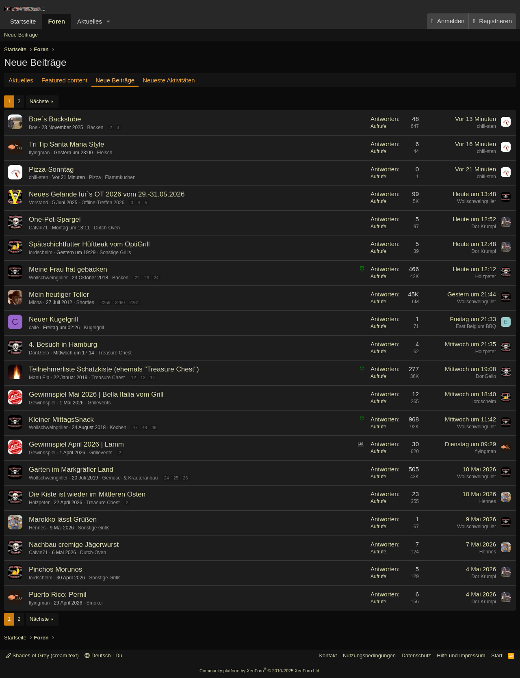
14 (152, 377)
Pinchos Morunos (55, 569)
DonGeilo (39, 353)
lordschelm (40, 252)
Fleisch (104, 152)
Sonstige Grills (115, 252)
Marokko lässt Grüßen (63, 519)
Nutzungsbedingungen (369, 655)
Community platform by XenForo (260, 670)
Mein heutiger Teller (59, 294)
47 (134, 427)
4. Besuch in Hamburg (63, 344)
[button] (108, 21)
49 (154, 427)
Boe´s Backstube (55, 119)
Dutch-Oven (107, 228)
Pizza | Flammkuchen (112, 177)
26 (185, 477)
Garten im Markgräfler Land (71, 469)
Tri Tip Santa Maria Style (66, 144)
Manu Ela (39, 377)
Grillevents (99, 403)
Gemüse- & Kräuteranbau (130, 478)
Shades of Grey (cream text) (42, 655)
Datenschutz (416, 655)
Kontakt (328, 655)
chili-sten (486, 126)
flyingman (39, 152)
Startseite (23, 21)
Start (496, 655)
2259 (105, 302)
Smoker (94, 603)
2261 (134, 302)
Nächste (39, 101)
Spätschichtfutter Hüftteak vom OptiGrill (89, 244)
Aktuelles (89, 21)
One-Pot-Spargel (55, 219)
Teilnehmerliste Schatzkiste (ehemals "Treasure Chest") (114, 369)
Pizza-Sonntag (51, 169)
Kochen (118, 427)
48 (144, 427)
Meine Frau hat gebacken (68, 269)
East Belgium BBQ (476, 326)
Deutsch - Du (103, 655)
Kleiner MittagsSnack (61, 419)
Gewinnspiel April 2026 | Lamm (76, 444)
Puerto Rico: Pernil (58, 594)
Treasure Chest (115, 353)
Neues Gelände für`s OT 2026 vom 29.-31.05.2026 (106, 194)
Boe (33, 127)
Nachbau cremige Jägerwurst (74, 544)
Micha (35, 302)
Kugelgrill (94, 327)
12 (133, 377)
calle (34, 327)
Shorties (85, 302)
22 (137, 277)
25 (175, 477)
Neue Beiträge (21, 35)
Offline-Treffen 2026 (102, 202)
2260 (120, 302)
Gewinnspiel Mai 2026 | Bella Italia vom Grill (96, 394)
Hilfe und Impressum (461, 655)
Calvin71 (38, 228)
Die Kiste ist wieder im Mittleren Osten (87, 494)
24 (156, 277)
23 (146, 277)
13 (143, 377)
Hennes (487, 501)
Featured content (64, 80)
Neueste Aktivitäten (169, 80)
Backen (95, 127)
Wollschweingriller (476, 201)
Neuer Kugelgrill (53, 319)
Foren (56, 21)
